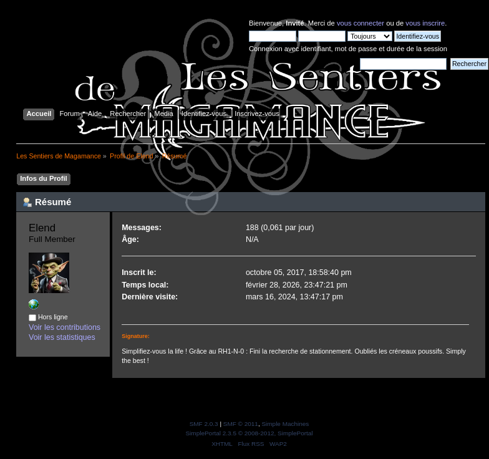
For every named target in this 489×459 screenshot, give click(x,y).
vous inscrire (425, 23)
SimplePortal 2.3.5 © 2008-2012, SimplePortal (248, 433)
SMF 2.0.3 (204, 423)
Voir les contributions (64, 327)
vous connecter (360, 23)
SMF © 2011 (240, 423)
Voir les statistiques (62, 337)
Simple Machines (285, 423)
